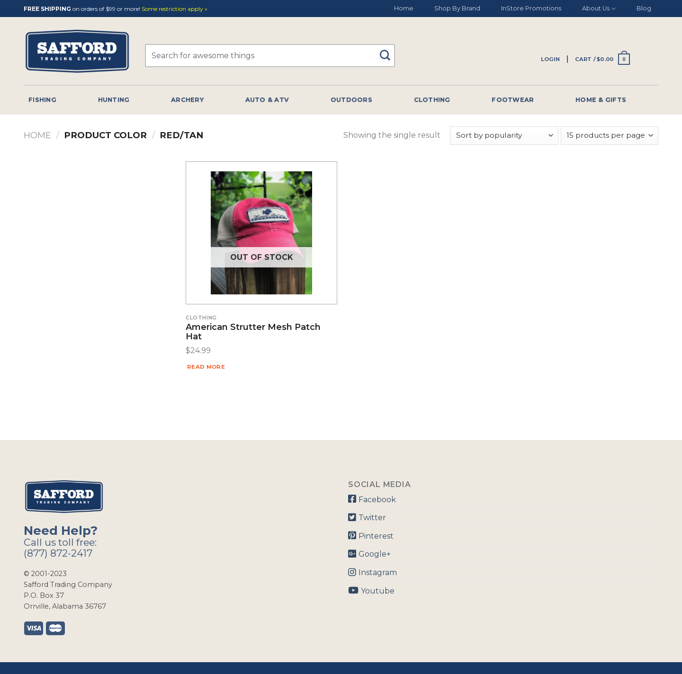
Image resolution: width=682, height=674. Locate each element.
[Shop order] (504, 135)
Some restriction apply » (174, 9)
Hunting (114, 99)
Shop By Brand (457, 8)
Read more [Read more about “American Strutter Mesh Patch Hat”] (206, 367)
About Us (599, 8)
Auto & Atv (267, 99)
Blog (644, 8)
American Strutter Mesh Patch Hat (253, 332)
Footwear (513, 99)
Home (403, 8)
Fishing (42, 99)
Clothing (432, 99)
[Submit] (388, 51)
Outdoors (351, 99)
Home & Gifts (600, 99)
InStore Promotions (531, 8)
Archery (187, 99)
